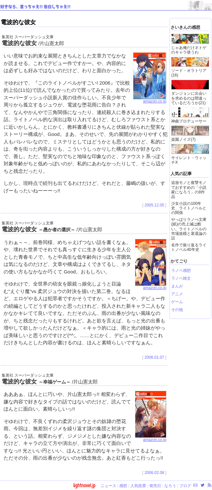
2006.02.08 (154, 472)
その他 (177, 309)
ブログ (185, 485)
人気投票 (138, 485)
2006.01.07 (154, 357)
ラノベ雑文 (181, 278)
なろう (170, 485)
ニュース (108, 485)
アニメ (177, 294)
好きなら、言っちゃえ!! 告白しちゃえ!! (35, 7)
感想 (123, 485)
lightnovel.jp (84, 485)
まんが (177, 286)
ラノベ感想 (181, 270)
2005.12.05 (154, 205)
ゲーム (177, 302)
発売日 (155, 485)
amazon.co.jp (149, 100)
